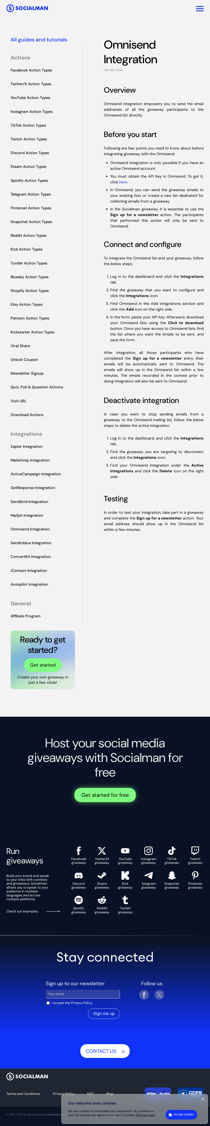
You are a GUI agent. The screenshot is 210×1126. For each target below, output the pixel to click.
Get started (43, 665)
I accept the (72, 1003)
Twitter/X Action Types (31, 83)
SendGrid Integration (29, 501)
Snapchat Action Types (31, 221)
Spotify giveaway (78, 905)
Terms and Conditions (23, 1094)
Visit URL (19, 401)
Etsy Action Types (27, 304)
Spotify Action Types (29, 180)
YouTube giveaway (125, 856)
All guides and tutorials (39, 39)
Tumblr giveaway (125, 905)
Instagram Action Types (32, 111)
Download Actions (27, 414)
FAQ (90, 1094)
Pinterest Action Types (31, 208)
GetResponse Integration (33, 487)
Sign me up (104, 1013)
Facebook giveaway (78, 856)
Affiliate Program (25, 616)
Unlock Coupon (24, 359)
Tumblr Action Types (29, 263)
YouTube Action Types (30, 97)
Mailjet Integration (27, 515)
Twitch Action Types (29, 139)
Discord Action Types (30, 152)
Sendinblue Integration (31, 542)
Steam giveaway (102, 880)
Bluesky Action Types (30, 276)
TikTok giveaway (172, 856)
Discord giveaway (78, 880)
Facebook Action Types (31, 70)
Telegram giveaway (148, 880)
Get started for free (105, 795)
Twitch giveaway (195, 856)
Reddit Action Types (28, 235)
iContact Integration (29, 570)
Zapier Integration (27, 446)
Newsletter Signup (27, 373)
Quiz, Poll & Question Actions (37, 387)
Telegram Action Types (31, 194)
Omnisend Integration (30, 529)
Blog (109, 1094)
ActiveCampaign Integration (36, 474)
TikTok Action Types (28, 125)
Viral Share (20, 345)
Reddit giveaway (102, 905)
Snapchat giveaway (171, 880)
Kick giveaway (125, 880)
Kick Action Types (26, 249)
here (123, 182)
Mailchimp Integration (30, 460)
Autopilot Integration (29, 584)
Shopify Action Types (30, 290)
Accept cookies (184, 1114)
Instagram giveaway (148, 856)
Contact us (105, 1051)
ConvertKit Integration (31, 556)
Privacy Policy (82, 1003)
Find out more (145, 1115)
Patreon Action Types (30, 318)
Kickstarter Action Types (32, 332)
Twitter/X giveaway (102, 856)
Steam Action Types (28, 166)
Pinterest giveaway (195, 880)
